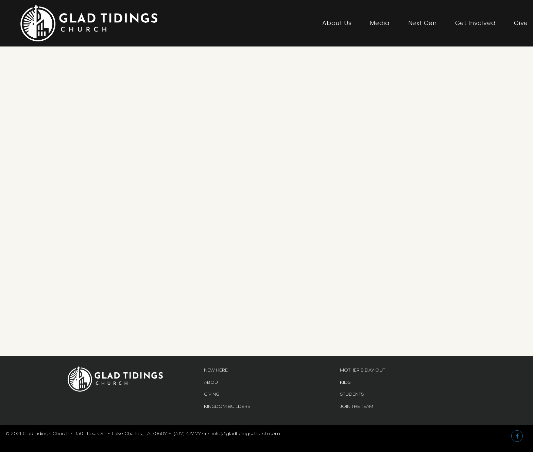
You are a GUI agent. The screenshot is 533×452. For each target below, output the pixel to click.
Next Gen (422, 23)
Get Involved (475, 23)
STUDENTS (352, 394)
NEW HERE (216, 370)
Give (521, 23)
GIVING (211, 394)
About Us (336, 23)
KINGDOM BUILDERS (227, 406)
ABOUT (212, 382)
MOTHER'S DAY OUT (362, 370)
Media (380, 23)
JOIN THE (350, 406)
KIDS (345, 382)
